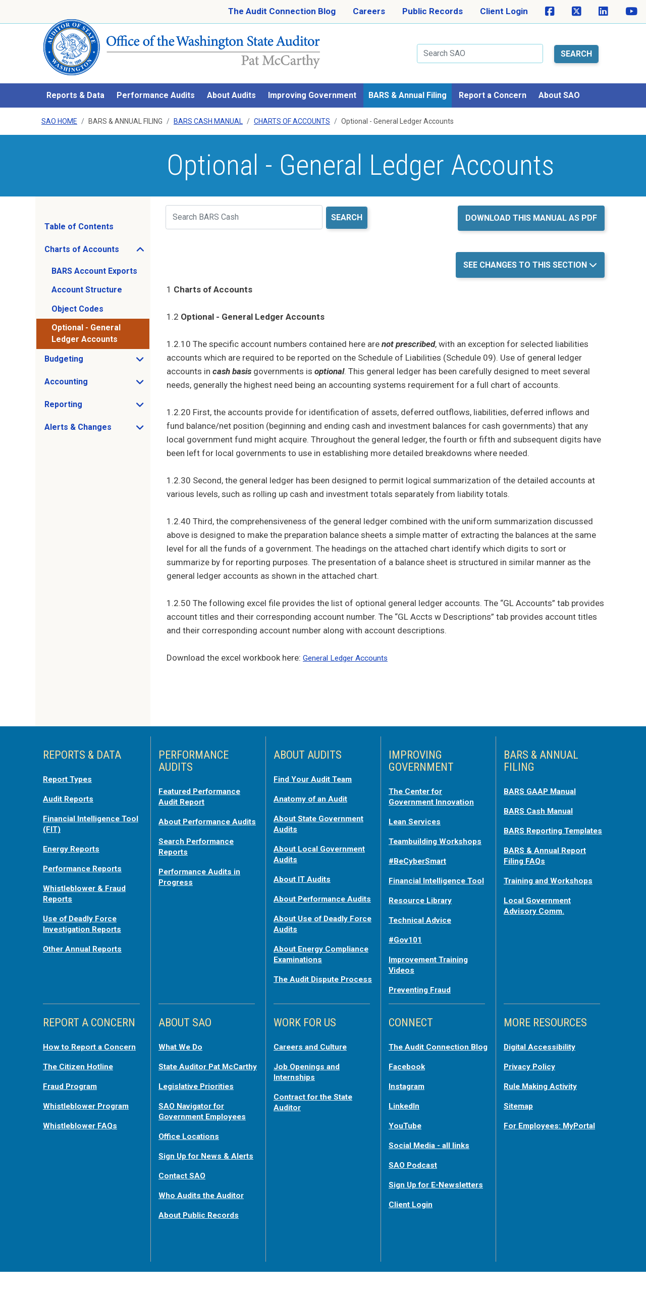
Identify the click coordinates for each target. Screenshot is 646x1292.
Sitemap (520, 1110)
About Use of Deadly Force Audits (314, 921)
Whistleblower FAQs (82, 1139)
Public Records (432, 11)
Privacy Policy (532, 1071)
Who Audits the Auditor (204, 1217)
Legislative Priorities (199, 1101)
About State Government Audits (313, 814)
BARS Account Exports (94, 262)
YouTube (406, 1139)
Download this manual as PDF (531, 209)
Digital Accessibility (542, 1052)
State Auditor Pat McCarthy (193, 1076)
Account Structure (86, 281)
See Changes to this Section (526, 256)
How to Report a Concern (75, 1057)
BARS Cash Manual (208, 113)
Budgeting (94, 353)
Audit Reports (70, 789)
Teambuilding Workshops (415, 836)
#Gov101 (407, 947)
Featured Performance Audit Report (204, 787)
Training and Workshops (552, 879)
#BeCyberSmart (421, 860)
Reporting (93, 398)
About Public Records (201, 1236)
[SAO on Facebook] (549, 11)
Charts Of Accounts (292, 113)
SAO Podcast (415, 1177)
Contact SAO (184, 1197)
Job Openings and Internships (309, 1076)
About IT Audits (305, 867)
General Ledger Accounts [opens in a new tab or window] (351, 649)
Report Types (70, 770)
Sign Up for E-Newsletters (416, 1201)
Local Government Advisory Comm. (541, 903)
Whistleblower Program (89, 1120)
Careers (369, 11)
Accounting (96, 375)
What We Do (182, 1052)
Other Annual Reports (86, 935)
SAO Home (59, 113)
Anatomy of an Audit (314, 789)
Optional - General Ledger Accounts (86, 325)
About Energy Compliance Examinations (301, 955)
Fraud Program (73, 1101)
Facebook (408, 1081)
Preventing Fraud (423, 995)
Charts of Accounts (96, 243)
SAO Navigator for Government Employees (206, 1125)
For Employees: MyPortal (534, 1134)
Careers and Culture (314, 1052)
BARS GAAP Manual (542, 782)
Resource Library (423, 909)
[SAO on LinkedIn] (603, 11)
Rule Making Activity (544, 1090)
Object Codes (77, 300)
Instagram (409, 1101)
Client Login (504, 11)
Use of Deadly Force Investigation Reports (86, 911)
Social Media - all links (432, 1158)
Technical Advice (423, 928)
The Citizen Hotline (81, 1081)
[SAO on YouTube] (631, 11)
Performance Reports (87, 857)
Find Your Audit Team (316, 770)
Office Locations (191, 1149)
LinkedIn (406, 1120)
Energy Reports (74, 838)
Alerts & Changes (96, 421)
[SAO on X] (576, 11)
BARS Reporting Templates (536, 826)
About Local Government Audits (313, 843)
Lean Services (417, 812)
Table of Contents (79, 218)
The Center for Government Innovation (436, 787)
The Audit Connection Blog (282, 11)
